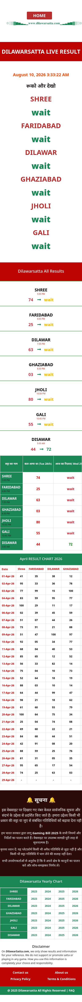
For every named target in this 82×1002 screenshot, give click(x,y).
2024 (48, 891)
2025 (62, 891)
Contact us (20, 972)
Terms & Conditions (61, 979)
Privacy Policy (20, 979)
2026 (75, 891)
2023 (34, 891)
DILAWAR (9, 498)
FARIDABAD (11, 487)
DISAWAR (9, 543)
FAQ (72, 990)
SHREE (7, 476)
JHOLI (6, 521)
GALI (5, 532)
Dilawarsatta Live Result (41, 51)
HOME (39, 15)
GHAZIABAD (11, 509)
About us (61, 972)
